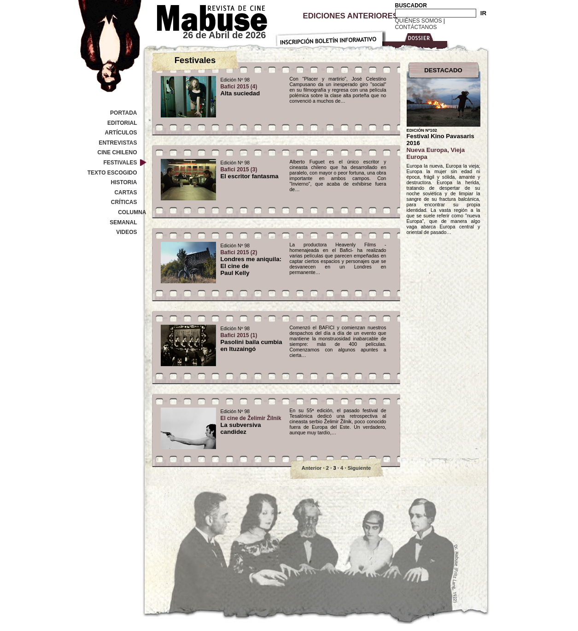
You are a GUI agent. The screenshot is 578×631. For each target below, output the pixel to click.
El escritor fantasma (250, 173)
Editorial (122, 123)
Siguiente (359, 468)
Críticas (124, 202)
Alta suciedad (240, 90)
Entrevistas (118, 143)
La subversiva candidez (251, 425)
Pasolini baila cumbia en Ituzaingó (251, 342)
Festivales (120, 162)
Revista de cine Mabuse (206, 16)
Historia (124, 182)
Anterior (312, 468)
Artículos (121, 132)
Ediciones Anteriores (350, 16)
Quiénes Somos (418, 21)
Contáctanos (416, 27)
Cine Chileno (117, 152)
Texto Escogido (112, 172)
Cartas (125, 192)
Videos (126, 232)
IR (483, 13)
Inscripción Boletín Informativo (330, 36)
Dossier (416, 39)
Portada (123, 113)
